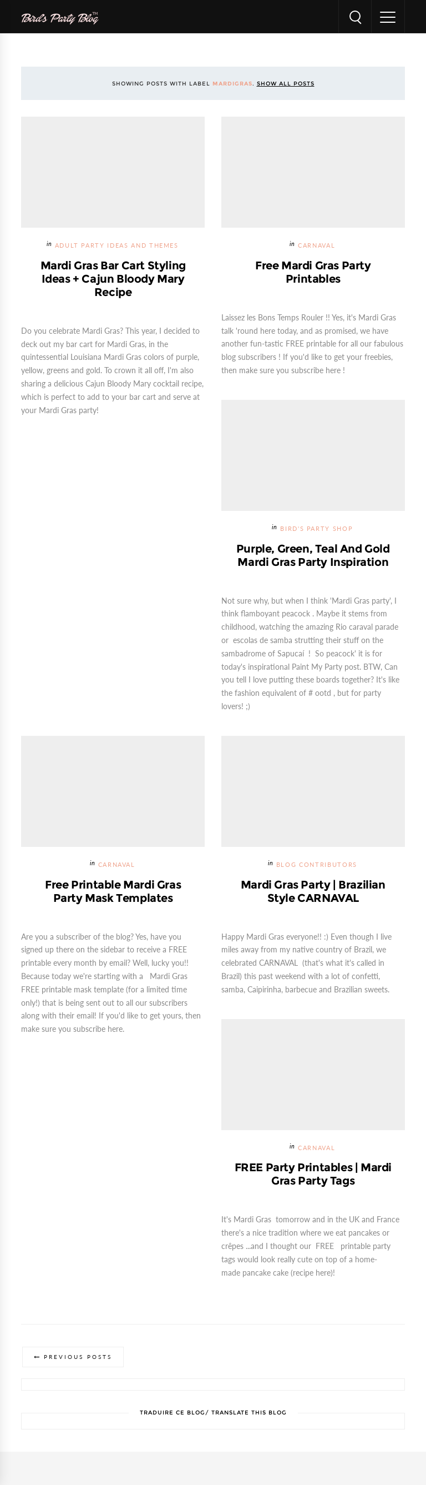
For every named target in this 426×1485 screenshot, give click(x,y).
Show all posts (286, 84)
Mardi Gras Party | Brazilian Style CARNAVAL (313, 891)
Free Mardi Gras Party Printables (313, 272)
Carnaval (316, 246)
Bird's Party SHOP (316, 529)
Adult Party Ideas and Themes (117, 246)
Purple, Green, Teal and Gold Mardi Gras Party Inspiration (313, 555)
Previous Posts (78, 1357)
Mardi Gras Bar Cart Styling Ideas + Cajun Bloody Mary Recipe (113, 279)
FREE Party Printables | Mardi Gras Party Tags (313, 1174)
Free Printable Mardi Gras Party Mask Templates (113, 891)
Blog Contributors (316, 865)
